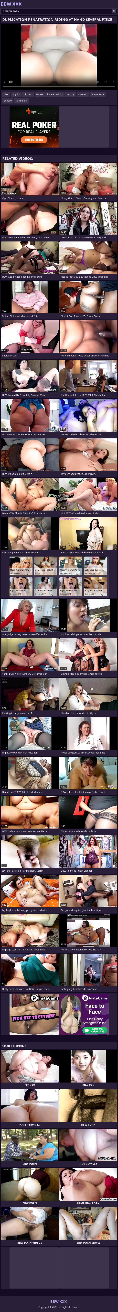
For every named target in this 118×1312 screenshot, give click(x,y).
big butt (28, 94)
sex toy (70, 94)
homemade (97, 94)
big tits (16, 94)
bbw (6, 94)
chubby (8, 100)
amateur (82, 94)
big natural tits (55, 94)
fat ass (39, 94)
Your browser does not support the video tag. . (59, 57)
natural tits (21, 100)
